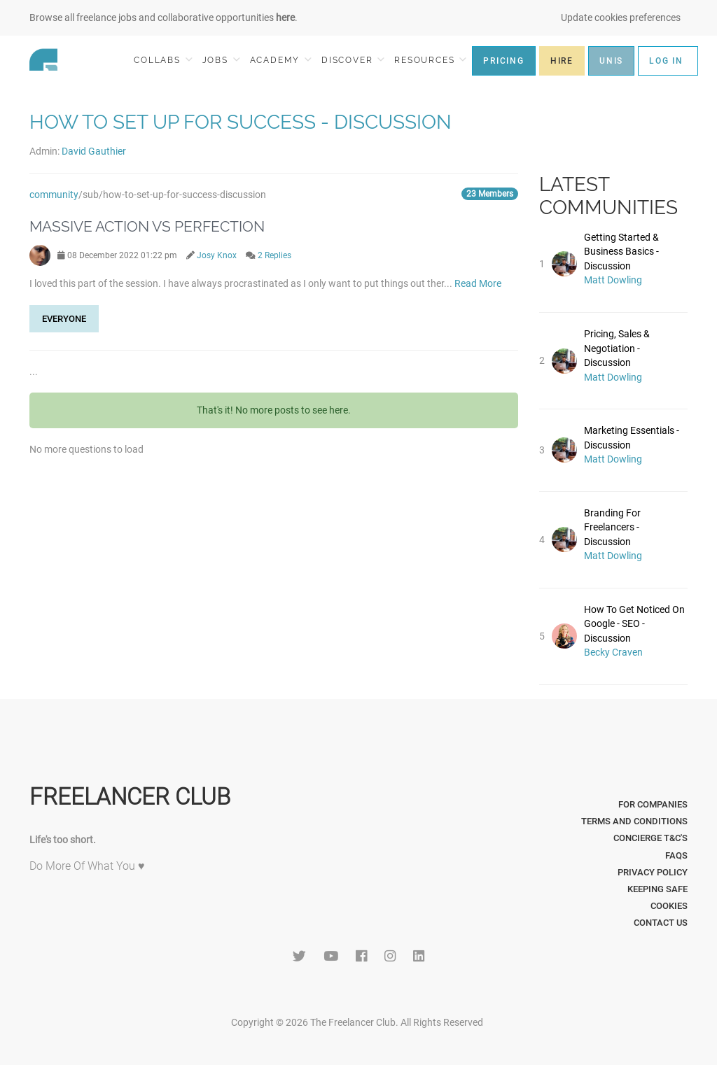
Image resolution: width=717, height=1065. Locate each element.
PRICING (503, 61)
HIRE (561, 61)
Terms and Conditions (634, 821)
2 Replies (274, 255)
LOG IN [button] (666, 61)
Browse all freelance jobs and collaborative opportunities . (163, 17)
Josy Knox (217, 255)
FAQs (676, 855)
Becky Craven (613, 652)
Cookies (669, 906)
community (53, 194)
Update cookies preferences (621, 17)
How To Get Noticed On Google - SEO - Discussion (634, 624)
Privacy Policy (653, 872)
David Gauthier (94, 151)
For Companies (653, 804)
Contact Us (661, 922)
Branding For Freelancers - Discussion (612, 527)
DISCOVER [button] (352, 60)
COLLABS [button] (163, 60)
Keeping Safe (657, 889)
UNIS (611, 61)
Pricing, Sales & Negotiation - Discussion (617, 348)
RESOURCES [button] (430, 60)
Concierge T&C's (650, 838)
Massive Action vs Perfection (147, 226)
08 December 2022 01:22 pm (117, 255)
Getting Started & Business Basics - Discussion (621, 251)
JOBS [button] (221, 60)
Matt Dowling (613, 279)
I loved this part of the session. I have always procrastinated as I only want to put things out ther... (241, 283)
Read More (477, 283)
